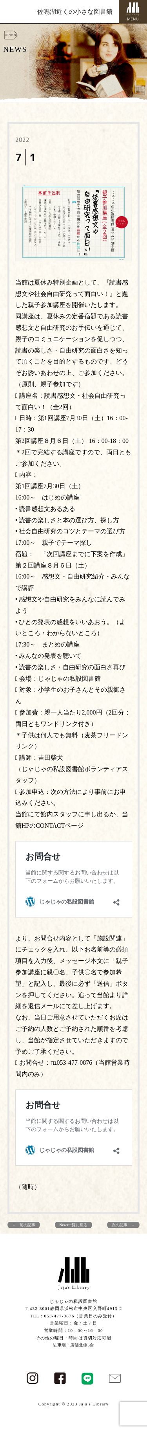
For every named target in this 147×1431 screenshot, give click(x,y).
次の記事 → (123, 1225)
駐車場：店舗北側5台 (73, 1345)
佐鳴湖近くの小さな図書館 (75, 11)
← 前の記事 (24, 1225)
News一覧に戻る (74, 1225)
